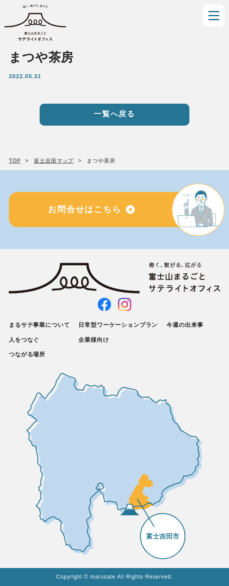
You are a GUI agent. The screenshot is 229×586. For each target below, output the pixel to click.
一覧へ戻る (114, 114)
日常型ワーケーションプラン (118, 325)
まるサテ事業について (39, 325)
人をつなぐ (24, 339)
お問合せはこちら (85, 209)
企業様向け (93, 339)
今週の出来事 (184, 325)
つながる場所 (27, 354)
